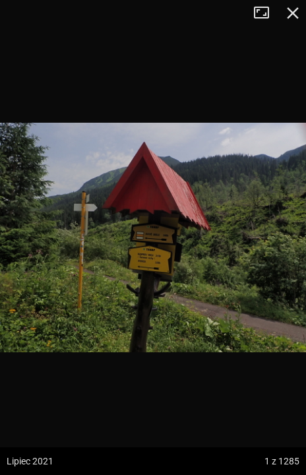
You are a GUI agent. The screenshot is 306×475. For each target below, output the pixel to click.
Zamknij (293, 13)
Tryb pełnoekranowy (266, 13)
